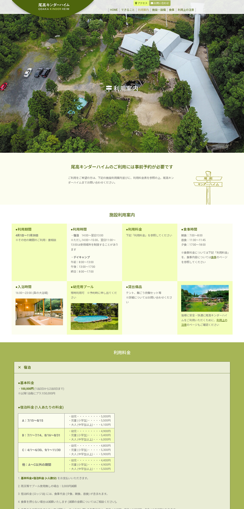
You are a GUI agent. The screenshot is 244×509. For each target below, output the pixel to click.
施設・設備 (159, 10)
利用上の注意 (186, 10)
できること (128, 10)
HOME (114, 10)
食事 (171, 10)
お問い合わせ (160, 3)
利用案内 (143, 10)
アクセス (141, 3)
